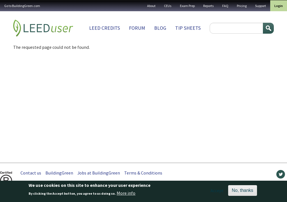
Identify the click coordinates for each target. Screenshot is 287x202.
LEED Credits (104, 28)
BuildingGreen (59, 173)
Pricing (242, 6)
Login (278, 6)
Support (260, 6)
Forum (137, 28)
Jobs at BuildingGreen (98, 173)
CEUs (168, 6)
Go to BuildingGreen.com (22, 6)
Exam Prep (187, 6)
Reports (208, 6)
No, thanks (242, 191)
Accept (217, 191)
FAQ (225, 6)
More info (126, 194)
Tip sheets (188, 28)
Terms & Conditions (143, 173)
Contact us (30, 173)
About (151, 6)
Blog (160, 28)
